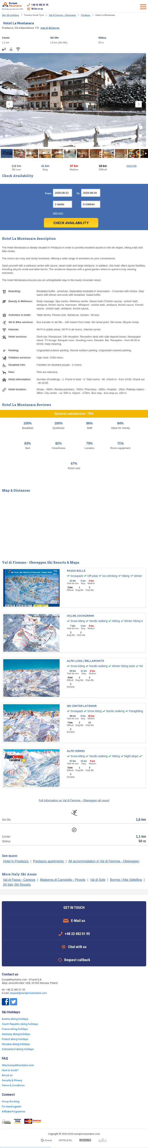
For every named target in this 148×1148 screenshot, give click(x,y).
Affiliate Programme (13, 1111)
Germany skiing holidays (16, 1034)
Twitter (13, 1001)
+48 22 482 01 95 (39, 4)
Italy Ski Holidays (10, 15)
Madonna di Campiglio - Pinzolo (63, 879)
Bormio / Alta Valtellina (126, 879)
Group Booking (11, 1101)
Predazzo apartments (49, 861)
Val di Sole (97, 879)
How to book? (10, 1070)
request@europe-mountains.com (28, 993)
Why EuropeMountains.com (18, 1065)
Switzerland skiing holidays (18, 1049)
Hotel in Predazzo (16, 861)
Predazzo (85, 15)
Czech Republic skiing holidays (20, 1023)
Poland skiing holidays (15, 1039)
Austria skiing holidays (15, 1018)
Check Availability (71, 223)
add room (58, 213)
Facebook (5, 1001)
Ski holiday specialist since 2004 (12, 6)
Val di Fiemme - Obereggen (62, 15)
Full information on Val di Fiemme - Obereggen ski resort (74, 800)
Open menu (143, 6)
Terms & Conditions (13, 1085)
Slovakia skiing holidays (16, 1044)
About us (7, 1075)
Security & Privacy (12, 1080)
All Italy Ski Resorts (17, 884)
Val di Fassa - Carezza (19, 879)
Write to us (37, 8)
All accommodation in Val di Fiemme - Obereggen (103, 861)
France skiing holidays (15, 1029)
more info (131, 166)
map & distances (49, 28)
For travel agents (11, 1106)
